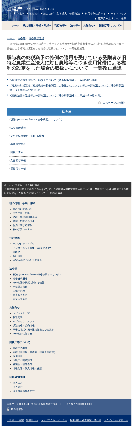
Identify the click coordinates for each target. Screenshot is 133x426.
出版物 (16, 252)
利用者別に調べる (95, 13)
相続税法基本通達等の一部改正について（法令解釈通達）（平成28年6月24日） (56, 95)
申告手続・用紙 (21, 213)
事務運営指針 (18, 144)
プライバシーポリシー (116, 420)
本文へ (21, 13)
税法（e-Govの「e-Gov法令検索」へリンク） (37, 119)
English (34, 13)
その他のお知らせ (22, 333)
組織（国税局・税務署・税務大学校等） (34, 352)
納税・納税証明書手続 (25, 217)
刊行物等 (14, 238)
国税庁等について (19, 342)
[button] (37, 25)
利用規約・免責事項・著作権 (85, 420)
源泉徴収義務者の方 (24, 391)
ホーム (15, 25)
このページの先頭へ (114, 102)
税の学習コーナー (22, 229)
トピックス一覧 (21, 313)
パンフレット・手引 (24, 243)
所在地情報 (15, 409)
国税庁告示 (16, 152)
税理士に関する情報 (24, 221)
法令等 (21, 38)
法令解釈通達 (36, 38)
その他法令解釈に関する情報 (27, 136)
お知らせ (14, 307)
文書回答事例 (18, 160)
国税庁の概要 (20, 348)
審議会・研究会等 (22, 364)
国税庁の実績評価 (22, 360)
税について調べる (22, 209)
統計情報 (18, 256)
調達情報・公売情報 (24, 325)
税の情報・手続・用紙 (22, 203)
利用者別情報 (17, 377)
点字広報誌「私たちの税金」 (28, 260)
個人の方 (18, 383)
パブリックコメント (24, 321)
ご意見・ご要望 (15, 420)
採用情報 (18, 356)
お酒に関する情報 (22, 225)
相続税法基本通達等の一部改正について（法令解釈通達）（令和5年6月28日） (55, 80)
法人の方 (18, 387)
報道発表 (18, 317)
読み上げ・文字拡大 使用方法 (61, 13)
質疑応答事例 (18, 168)
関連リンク (32, 420)
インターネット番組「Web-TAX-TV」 (33, 248)
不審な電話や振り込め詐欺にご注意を (33, 329)
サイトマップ (118, 13)
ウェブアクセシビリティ (54, 420)
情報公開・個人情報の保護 (27, 368)
